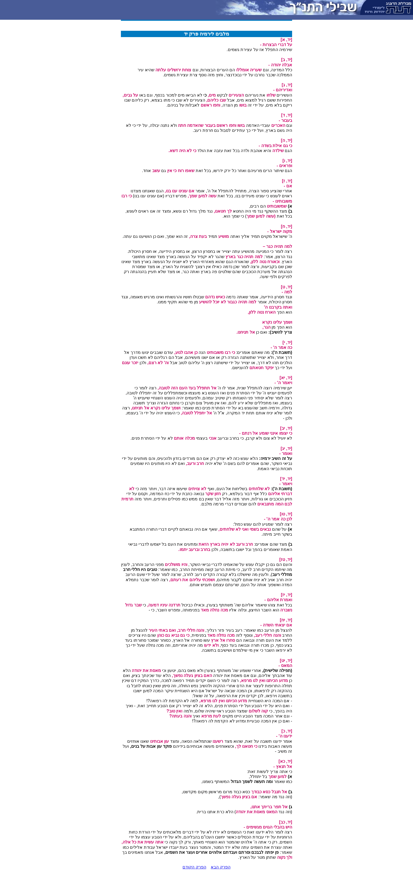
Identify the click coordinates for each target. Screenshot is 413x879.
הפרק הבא (220, 867)
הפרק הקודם (194, 867)
